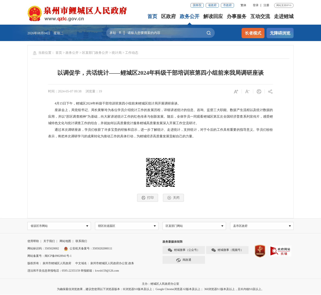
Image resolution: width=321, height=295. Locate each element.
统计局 (117, 52)
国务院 (197, 5)
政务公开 (189, 16)
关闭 (173, 198)
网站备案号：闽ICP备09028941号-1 (49, 256)
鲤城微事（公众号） (183, 250)
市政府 (227, 5)
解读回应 (213, 16)
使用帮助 (33, 241)
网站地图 (65, 241)
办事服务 (236, 16)
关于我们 (49, 241)
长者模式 (253, 33)
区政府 (168, 16)
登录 (256, 5)
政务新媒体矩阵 (173, 242)
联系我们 (81, 241)
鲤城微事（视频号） (227, 250)
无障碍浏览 (280, 33)
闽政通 (183, 260)
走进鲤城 (284, 16)
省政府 (212, 5)
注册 (266, 5)
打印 (147, 198)
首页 (152, 16)
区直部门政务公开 (95, 52)
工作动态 (131, 52)
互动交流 (260, 16)
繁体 (243, 5)
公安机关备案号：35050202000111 (88, 249)
